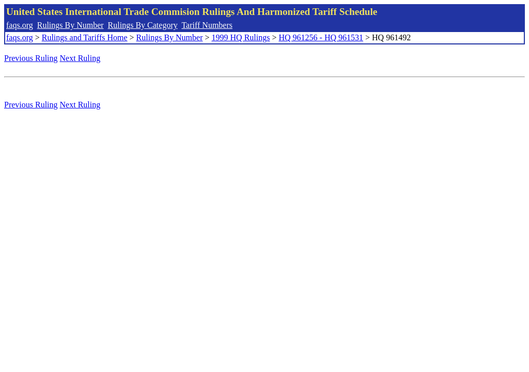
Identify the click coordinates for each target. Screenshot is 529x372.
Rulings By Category (143, 25)
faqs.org (19, 25)
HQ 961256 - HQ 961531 (320, 37)
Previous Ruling (31, 58)
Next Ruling (80, 58)
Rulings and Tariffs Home (85, 37)
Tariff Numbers (206, 25)
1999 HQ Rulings (241, 37)
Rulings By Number (70, 25)
